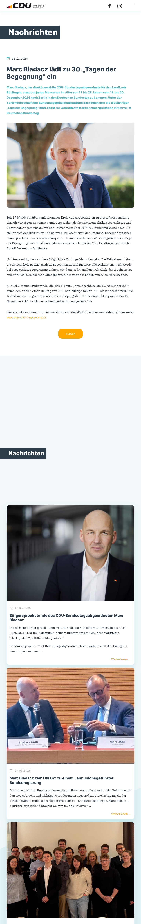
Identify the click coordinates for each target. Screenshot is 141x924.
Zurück (70, 333)
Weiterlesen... (120, 659)
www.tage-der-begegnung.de (26, 317)
